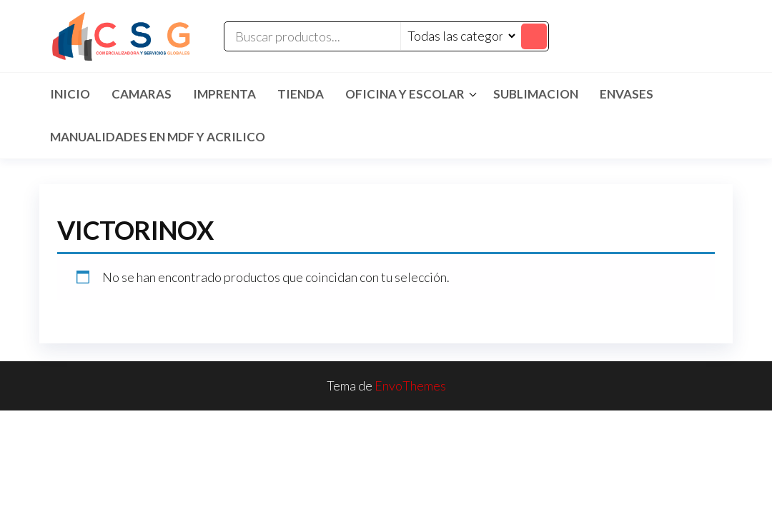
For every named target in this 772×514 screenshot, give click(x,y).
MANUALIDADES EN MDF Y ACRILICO (157, 136)
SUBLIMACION (535, 93)
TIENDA (300, 93)
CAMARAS (142, 93)
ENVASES (626, 93)
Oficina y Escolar (405, 93)
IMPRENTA (224, 93)
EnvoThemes (410, 385)
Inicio (70, 93)
